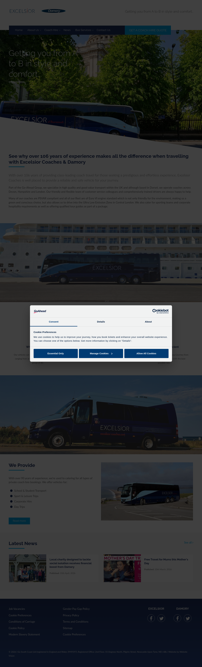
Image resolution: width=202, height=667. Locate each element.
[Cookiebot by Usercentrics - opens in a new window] (155, 311)
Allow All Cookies (146, 353)
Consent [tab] (54, 321)
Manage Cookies (101, 353)
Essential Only (56, 353)
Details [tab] (101, 321)
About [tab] (148, 321)
